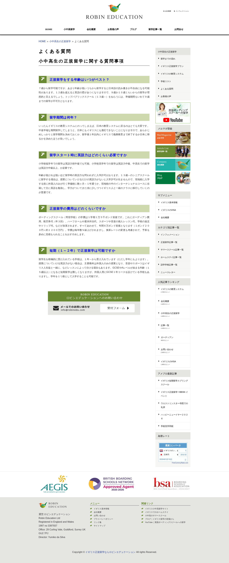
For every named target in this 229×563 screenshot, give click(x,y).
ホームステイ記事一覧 (171, 257)
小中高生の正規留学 (60, 41)
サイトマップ (99, 526)
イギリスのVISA (168, 210)
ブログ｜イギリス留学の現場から (159, 519)
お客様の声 (113, 29)
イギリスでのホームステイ (156, 512)
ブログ (133, 29)
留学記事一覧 (155, 29)
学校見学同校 (167, 426)
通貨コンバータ (173, 445)
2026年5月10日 (166, 459)
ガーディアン (167, 337)
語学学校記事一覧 (169, 264)
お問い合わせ (167, 349)
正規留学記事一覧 (169, 242)
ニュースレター (168, 272)
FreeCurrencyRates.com (180, 463)
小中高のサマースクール (155, 515)
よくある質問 (55, 51)
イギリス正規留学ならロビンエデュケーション (110, 552)
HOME (48, 29)
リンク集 (97, 522)
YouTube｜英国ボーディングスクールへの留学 (165, 522)
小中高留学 (69, 29)
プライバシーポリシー (103, 519)
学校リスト (166, 81)
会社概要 (168, 11)
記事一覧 (165, 325)
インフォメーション (182, 11)
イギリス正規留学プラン (172, 66)
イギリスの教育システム (172, 74)
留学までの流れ (168, 58)
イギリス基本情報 (169, 202)
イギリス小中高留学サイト (156, 509)
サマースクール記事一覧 (172, 249)
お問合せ (178, 29)
